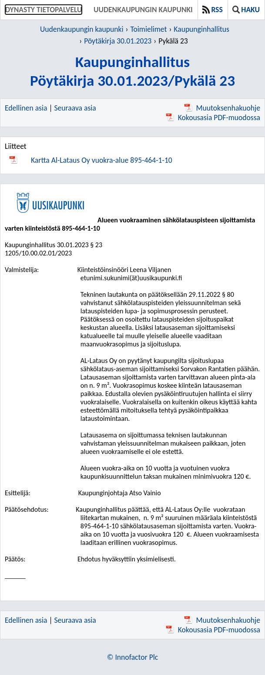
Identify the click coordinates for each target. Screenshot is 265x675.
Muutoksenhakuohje (222, 108)
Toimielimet (149, 29)
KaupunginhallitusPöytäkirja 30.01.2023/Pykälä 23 (132, 71)
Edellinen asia (26, 108)
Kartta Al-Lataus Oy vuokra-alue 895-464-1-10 (101, 160)
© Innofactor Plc (132, 657)
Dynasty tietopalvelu (43, 9)
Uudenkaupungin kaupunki (143, 9)
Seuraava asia (75, 108)
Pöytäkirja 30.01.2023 (117, 41)
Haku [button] (246, 9)
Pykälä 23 (173, 41)
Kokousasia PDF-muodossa (213, 117)
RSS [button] (212, 9)
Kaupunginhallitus (201, 29)
